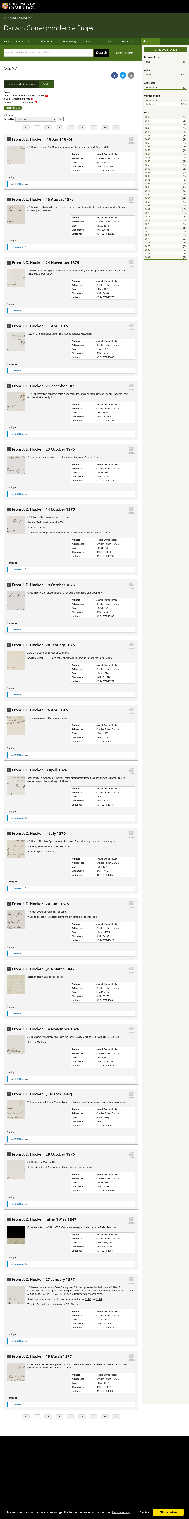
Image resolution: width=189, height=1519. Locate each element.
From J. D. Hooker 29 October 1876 (43, 1154)
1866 (147, 198)
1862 (147, 183)
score (35, 119)
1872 (147, 220)
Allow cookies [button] (168, 1512)
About (13, 18)
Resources (120, 41)
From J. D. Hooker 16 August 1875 (43, 199)
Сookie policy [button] (121, 1512)
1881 (147, 253)
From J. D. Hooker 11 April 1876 (40, 326)
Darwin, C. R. (151, 100)
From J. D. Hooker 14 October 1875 (43, 509)
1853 (147, 150)
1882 (147, 257)
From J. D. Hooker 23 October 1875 (43, 449)
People (86, 41)
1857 (147, 165)
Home (5, 17)
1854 (147, 154)
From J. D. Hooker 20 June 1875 (40, 903)
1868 (147, 205)
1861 (147, 180)
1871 (147, 216)
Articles (46, 84)
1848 (147, 135)
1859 (147, 172)
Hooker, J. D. (151, 74)
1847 (147, 132)
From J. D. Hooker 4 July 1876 (39, 833)
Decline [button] (144, 1512)
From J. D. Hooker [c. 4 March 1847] (44, 969)
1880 (147, 250)
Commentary (67, 41)
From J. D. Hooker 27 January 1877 (43, 1279)
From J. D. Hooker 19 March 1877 (42, 1356)
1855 (147, 157)
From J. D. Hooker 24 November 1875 (45, 262)
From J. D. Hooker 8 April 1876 (39, 770)
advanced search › (125, 53)
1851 (147, 146)
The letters (46, 41)
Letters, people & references (21, 84)
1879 (147, 246)
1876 (147, 235)
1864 (147, 191)
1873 (147, 224)
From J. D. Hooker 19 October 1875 (43, 585)
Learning (102, 41)
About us (138, 41)
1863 (147, 187)
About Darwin (25, 41)
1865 (147, 194)
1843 (147, 117)
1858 (147, 168)
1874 (147, 228)
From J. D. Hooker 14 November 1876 (45, 1029)
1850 (147, 143)
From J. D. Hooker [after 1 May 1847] (45, 1219)
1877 (147, 239)
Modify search (13, 108)
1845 (147, 124)
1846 (147, 128)
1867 (147, 202)
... (93, 128)
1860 (147, 176)
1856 (147, 161)
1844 (147, 121)
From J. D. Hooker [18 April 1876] (42, 139)
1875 (147, 231)
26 (105, 128)
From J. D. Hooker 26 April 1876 (40, 710)
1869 (147, 209)
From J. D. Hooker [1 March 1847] (42, 1094)
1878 (147, 242)
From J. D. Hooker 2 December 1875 (44, 386)
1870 (147, 213)
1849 (147, 139)
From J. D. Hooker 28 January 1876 (43, 645)
